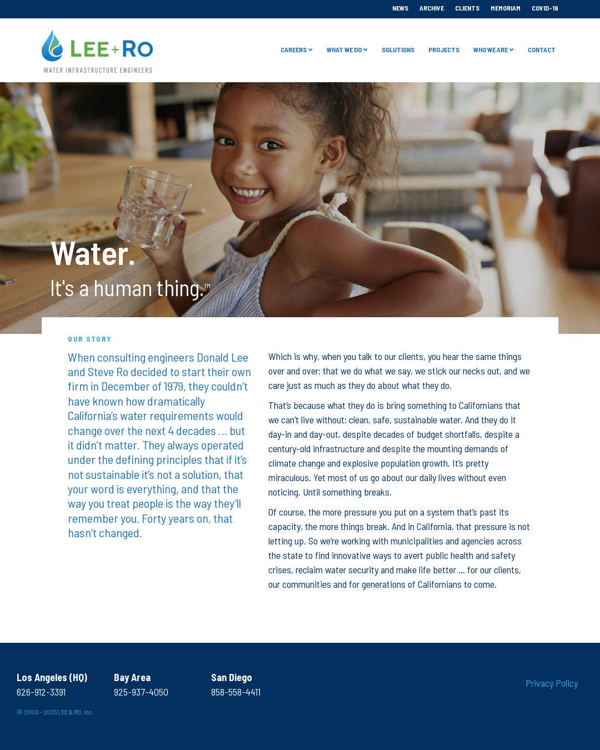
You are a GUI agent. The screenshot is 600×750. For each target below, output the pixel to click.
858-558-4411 (236, 692)
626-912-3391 (41, 692)
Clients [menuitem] (467, 8)
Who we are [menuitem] (490, 49)
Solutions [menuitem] (398, 49)
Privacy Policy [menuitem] (552, 683)
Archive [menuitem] (431, 8)
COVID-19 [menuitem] (545, 8)
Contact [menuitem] (542, 49)
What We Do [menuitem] (344, 49)
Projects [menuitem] (443, 49)
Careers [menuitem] (294, 49)
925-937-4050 (141, 692)
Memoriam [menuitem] (506, 8)
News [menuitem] (400, 8)
